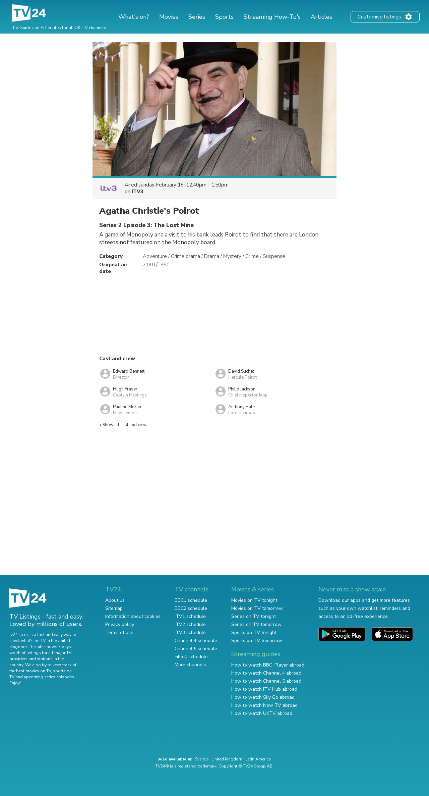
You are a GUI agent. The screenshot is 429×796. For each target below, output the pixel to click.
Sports (224, 17)
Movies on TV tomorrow (257, 608)
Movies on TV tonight (254, 600)
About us (115, 600)
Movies (168, 17)
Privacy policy (119, 624)
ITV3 (137, 191)
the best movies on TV (30, 671)
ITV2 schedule (190, 624)
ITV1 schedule (190, 616)
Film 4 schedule (191, 656)
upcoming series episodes (49, 677)
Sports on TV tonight (254, 632)
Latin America (258, 759)
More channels (190, 664)
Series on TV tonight (253, 616)
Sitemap (114, 608)
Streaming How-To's (272, 17)
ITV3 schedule (190, 632)
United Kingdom (226, 759)
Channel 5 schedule (196, 648)
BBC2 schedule (191, 608)
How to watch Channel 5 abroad (266, 681)
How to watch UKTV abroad (261, 713)
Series (196, 17)
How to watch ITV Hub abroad (264, 689)
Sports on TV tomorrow (256, 640)
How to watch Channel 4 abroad (266, 673)
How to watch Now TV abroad (264, 705)
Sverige (201, 759)
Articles (321, 17)
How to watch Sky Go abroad (263, 697)
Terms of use (119, 632)
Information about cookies (133, 616)
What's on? (133, 17)
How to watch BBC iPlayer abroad (267, 665)
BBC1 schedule (191, 600)
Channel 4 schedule (196, 640)
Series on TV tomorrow (256, 624)
